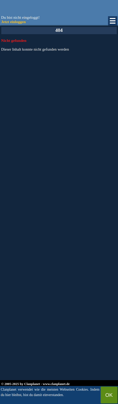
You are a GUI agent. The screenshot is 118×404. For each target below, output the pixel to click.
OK (109, 395)
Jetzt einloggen (13, 22)
